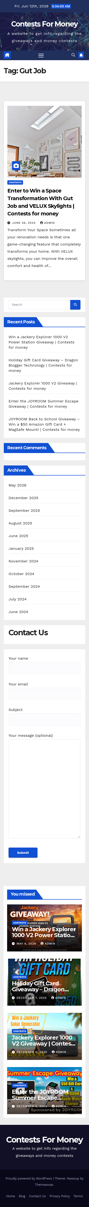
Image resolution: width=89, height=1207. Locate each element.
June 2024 (18, 611)
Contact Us (37, 1196)
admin (47, 222)
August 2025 (20, 523)
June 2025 (18, 536)
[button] (73, 55)
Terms (78, 1196)
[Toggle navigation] (41, 55)
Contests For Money (44, 24)
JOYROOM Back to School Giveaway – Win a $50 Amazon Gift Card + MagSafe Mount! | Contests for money (44, 424)
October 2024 (21, 573)
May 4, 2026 (27, 943)
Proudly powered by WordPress (29, 1178)
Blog (22, 1196)
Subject (44, 714)
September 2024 (24, 586)
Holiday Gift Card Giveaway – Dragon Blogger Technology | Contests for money (43, 365)
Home (10, 1196)
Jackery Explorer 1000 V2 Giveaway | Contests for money (44, 1043)
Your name (44, 663)
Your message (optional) (44, 788)
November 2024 (23, 561)
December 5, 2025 (32, 1106)
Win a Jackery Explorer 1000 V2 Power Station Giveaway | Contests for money (42, 342)
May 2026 (17, 485)
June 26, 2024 (24, 222)
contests (15, 182)
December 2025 (23, 498)
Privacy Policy (60, 1196)
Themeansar (44, 1184)
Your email (44, 689)
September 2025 (24, 510)
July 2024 (18, 599)
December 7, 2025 (32, 997)
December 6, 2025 (32, 1052)
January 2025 (21, 548)
